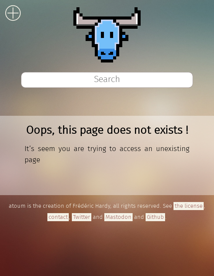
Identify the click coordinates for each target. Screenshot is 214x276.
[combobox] (107, 80)
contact (58, 217)
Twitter (81, 217)
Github (155, 217)
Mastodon (118, 217)
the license (189, 206)
